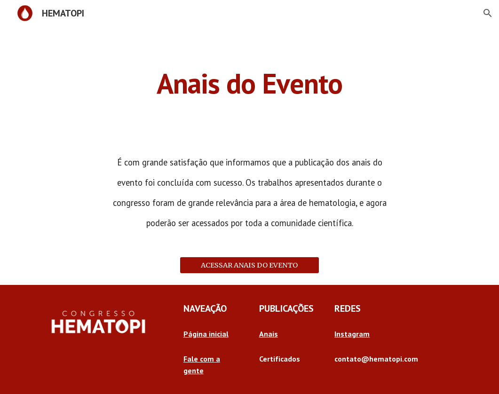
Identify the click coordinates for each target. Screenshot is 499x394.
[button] (487, 13)
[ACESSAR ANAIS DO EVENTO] (249, 265)
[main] (249, 83)
